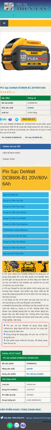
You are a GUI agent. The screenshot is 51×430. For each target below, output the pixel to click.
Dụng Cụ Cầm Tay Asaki (14, 206)
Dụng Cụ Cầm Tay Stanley (14, 212)
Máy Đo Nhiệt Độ (10, 195)
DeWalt (31, 108)
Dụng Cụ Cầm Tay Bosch (14, 248)
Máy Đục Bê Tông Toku (13, 253)
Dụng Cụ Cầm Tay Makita (14, 242)
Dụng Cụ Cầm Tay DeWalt (14, 218)
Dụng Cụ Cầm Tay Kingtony (15, 224)
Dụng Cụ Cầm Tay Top (13, 201)
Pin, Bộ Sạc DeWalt (35, 374)
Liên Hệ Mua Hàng (11, 153)
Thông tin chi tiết (11, 147)
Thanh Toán (8, 159)
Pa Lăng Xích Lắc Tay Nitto (15, 236)
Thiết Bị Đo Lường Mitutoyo (15, 230)
